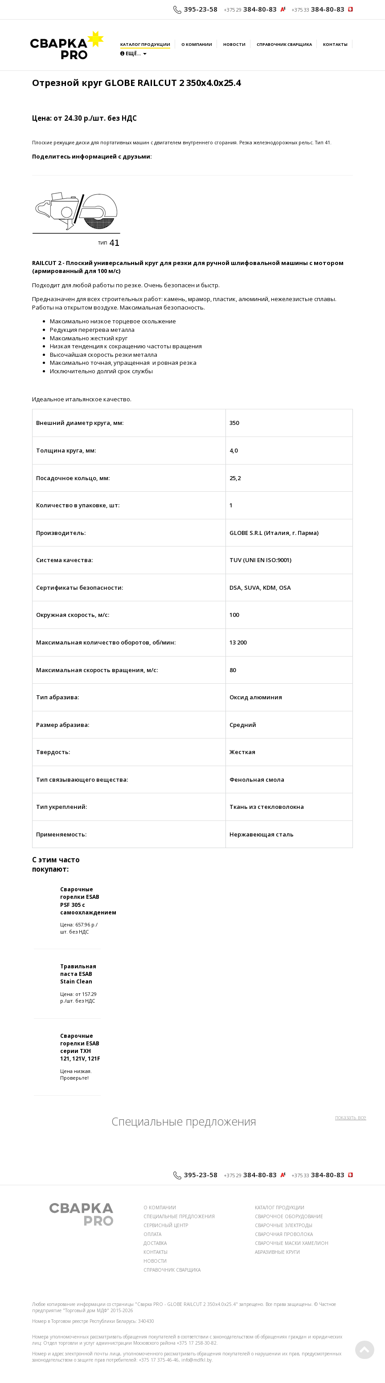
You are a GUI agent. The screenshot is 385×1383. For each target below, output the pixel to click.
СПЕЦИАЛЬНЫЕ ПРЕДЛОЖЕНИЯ (179, 1216)
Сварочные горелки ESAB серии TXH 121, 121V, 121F (80, 1047)
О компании (196, 44)
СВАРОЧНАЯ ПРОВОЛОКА (284, 1234)
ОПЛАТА (152, 1234)
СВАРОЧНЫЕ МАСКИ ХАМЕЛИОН (291, 1243)
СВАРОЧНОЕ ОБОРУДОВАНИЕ (289, 1216)
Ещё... (133, 53)
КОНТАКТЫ (155, 1252)
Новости (234, 44)
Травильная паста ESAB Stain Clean (78, 974)
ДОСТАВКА (155, 1243)
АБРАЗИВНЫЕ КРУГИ (277, 1252)
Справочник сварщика (284, 44)
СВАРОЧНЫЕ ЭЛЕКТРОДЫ (283, 1225)
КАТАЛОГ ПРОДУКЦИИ (279, 1207)
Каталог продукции (145, 44)
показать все (350, 1117)
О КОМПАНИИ (159, 1207)
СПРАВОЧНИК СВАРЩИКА (172, 1270)
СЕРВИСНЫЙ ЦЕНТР (165, 1225)
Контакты (335, 44)
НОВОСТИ (155, 1261)
